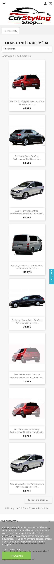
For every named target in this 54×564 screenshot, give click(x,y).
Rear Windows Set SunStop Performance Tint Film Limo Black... (27, 430)
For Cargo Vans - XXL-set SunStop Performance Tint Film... (27, 267)
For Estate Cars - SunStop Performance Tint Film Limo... (27, 157)
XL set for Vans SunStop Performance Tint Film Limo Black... (27, 212)
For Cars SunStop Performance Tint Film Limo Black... (27, 103)
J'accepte (17, 555)
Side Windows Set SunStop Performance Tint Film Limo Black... (27, 376)
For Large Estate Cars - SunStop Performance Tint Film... (27, 321)
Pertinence (27, 49)
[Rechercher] (10, 31)
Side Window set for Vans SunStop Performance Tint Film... (27, 485)
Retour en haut (38, 500)
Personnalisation (12, 549)
